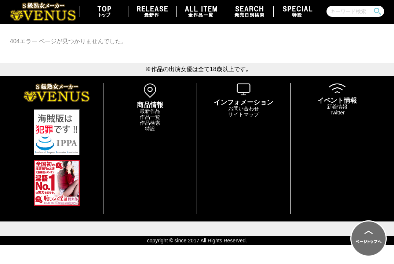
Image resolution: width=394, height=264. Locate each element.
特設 (150, 129)
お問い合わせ (243, 108)
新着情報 (337, 107)
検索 (377, 11)
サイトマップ (243, 114)
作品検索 (150, 123)
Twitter (336, 112)
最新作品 (150, 111)
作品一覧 (150, 117)
